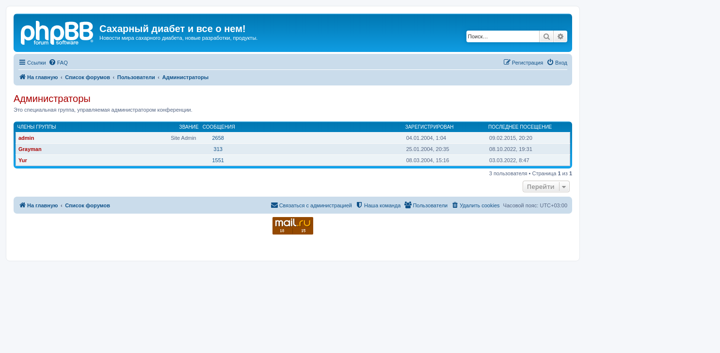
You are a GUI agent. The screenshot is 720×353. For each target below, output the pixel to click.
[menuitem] (58, 62)
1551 (218, 160)
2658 (218, 138)
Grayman (30, 149)
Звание (189, 127)
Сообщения (219, 127)
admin (26, 138)
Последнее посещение (520, 127)
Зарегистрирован (429, 127)
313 (218, 149)
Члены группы (36, 127)
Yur (22, 160)
